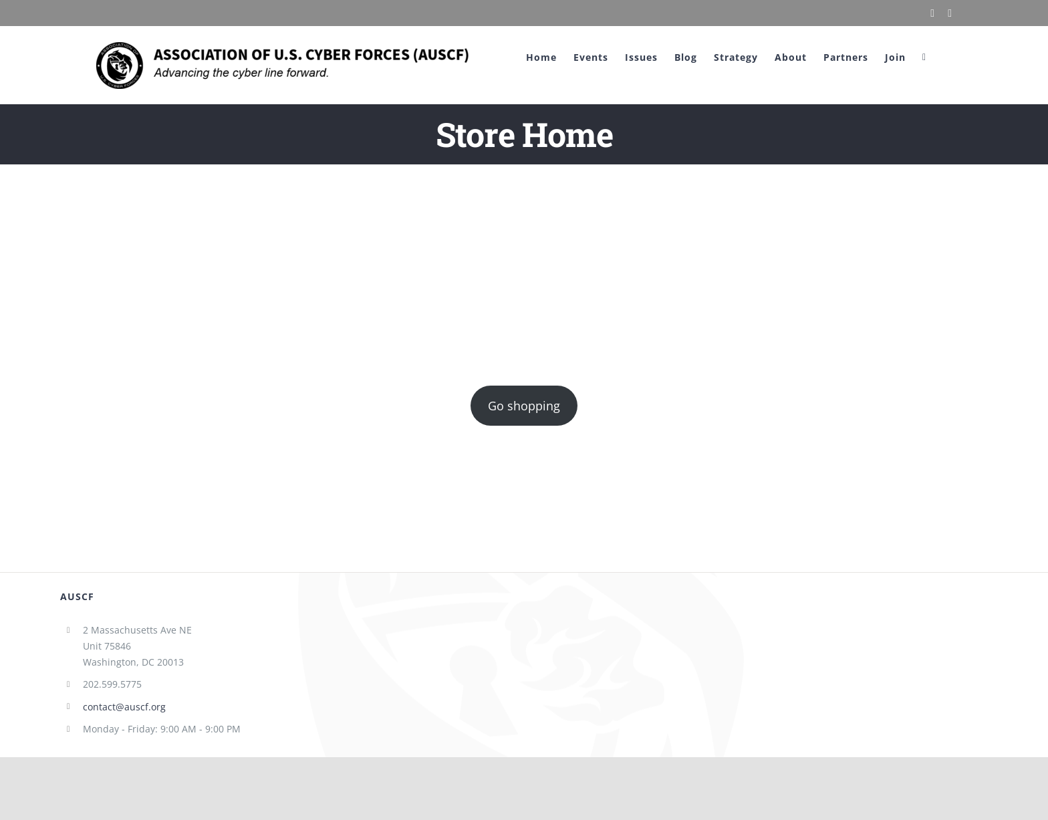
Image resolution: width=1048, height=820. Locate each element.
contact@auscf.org (124, 706)
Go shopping (524, 406)
